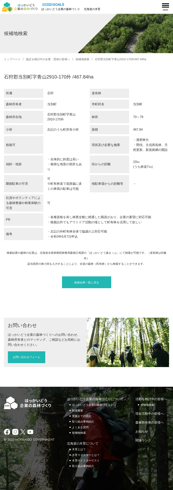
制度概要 (77, 410)
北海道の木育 (92, 9)
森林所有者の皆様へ (149, 422)
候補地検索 (82, 59)
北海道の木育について (82, 443)
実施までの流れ (81, 416)
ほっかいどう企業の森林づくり (60, 9)
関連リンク (143, 440)
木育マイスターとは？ (86, 455)
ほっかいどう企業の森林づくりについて (95, 399)
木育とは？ (79, 449)
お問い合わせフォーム (26, 357)
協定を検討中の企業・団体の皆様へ (48, 59)
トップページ (12, 59)
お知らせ (141, 431)
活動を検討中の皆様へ (151, 399)
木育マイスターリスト (86, 460)
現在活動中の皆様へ (149, 413)
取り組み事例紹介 (83, 421)
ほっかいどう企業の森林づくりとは (94, 404)
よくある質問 (80, 427)
